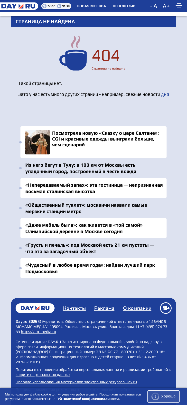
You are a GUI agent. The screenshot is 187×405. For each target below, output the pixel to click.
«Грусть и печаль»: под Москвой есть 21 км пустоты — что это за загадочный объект (89, 248)
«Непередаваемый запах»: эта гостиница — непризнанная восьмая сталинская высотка (94, 188)
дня (165, 94)
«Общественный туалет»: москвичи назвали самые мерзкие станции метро (86, 208)
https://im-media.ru (38, 331)
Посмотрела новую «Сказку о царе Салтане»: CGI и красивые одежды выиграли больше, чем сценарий (93, 142)
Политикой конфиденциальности (91, 399)
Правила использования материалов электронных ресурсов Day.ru (76, 382)
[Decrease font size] (154, 6)
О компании (137, 308)
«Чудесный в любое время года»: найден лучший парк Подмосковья (90, 268)
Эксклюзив (123, 6)
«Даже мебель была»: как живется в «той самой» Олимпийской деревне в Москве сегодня (84, 228)
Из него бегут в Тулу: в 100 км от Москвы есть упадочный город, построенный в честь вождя (80, 168)
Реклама (104, 308)
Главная (35, 308)
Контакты (74, 308)
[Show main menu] (179, 6)
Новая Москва (91, 6)
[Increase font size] (166, 6)
